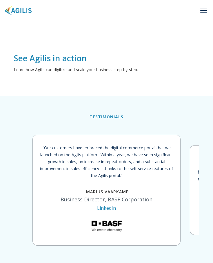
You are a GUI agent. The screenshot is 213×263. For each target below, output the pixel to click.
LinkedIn (106, 208)
